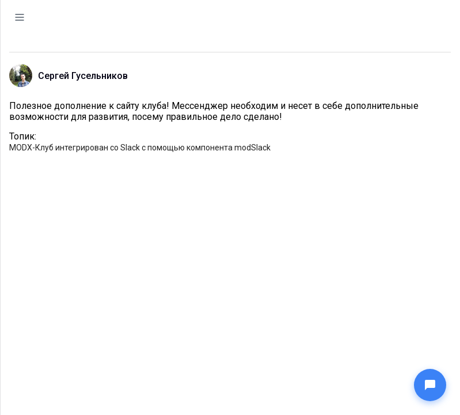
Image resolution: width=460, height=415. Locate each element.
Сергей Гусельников (83, 75)
